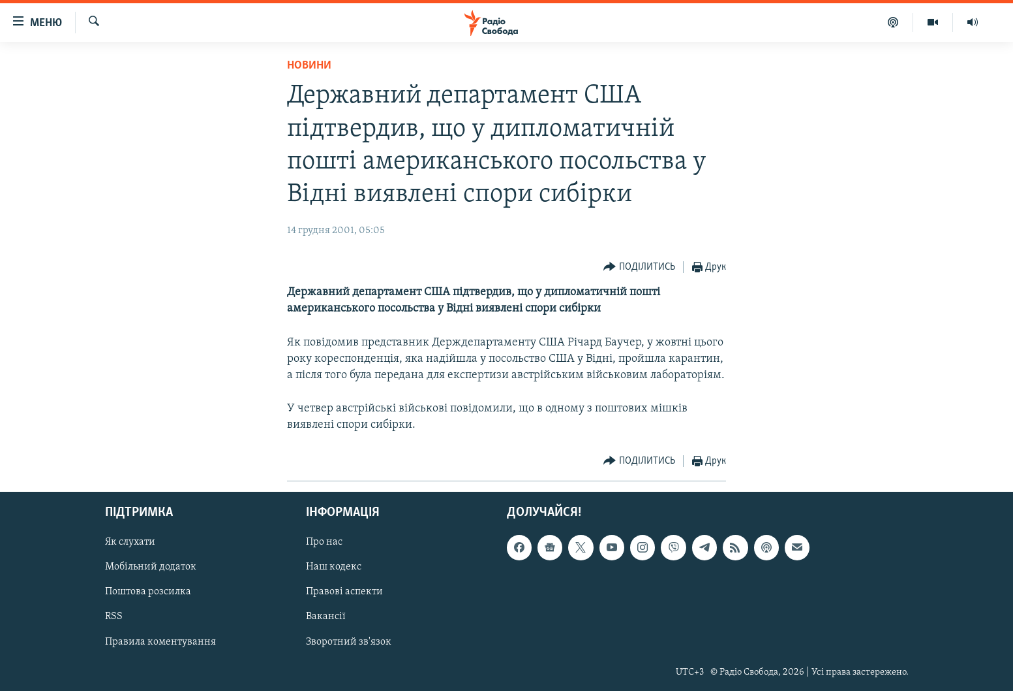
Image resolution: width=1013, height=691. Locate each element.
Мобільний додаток (150, 567)
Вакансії (326, 617)
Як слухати (130, 543)
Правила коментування (160, 642)
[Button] (639, 267)
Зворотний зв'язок (348, 642)
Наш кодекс (333, 567)
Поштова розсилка (148, 592)
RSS (114, 617)
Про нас (324, 543)
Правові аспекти (344, 592)
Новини (309, 65)
